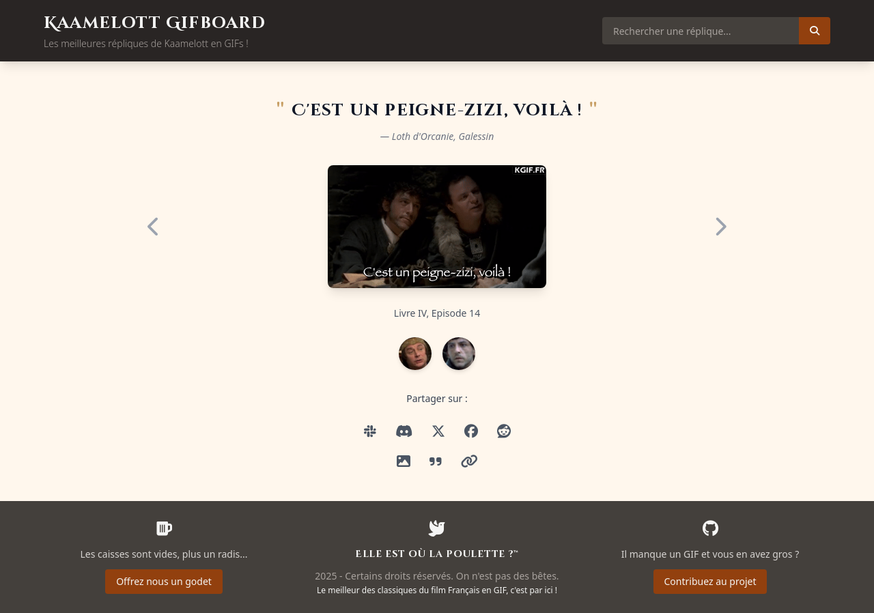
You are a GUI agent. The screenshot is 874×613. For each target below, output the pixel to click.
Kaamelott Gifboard (155, 23)
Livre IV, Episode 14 (437, 312)
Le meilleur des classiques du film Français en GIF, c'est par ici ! (437, 590)
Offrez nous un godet (164, 581)
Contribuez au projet (710, 581)
